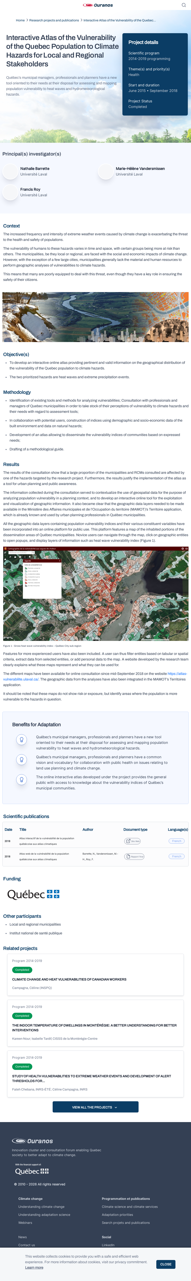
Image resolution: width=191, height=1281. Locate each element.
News (22, 1237)
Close (165, 1264)
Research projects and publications (54, 20)
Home (20, 20)
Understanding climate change (41, 1207)
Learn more (34, 1268)
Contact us (26, 1245)
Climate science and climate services (130, 1207)
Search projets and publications (126, 1223)
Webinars (25, 1223)
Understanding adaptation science (44, 1215)
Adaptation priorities (117, 1215)
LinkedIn (108, 1245)
